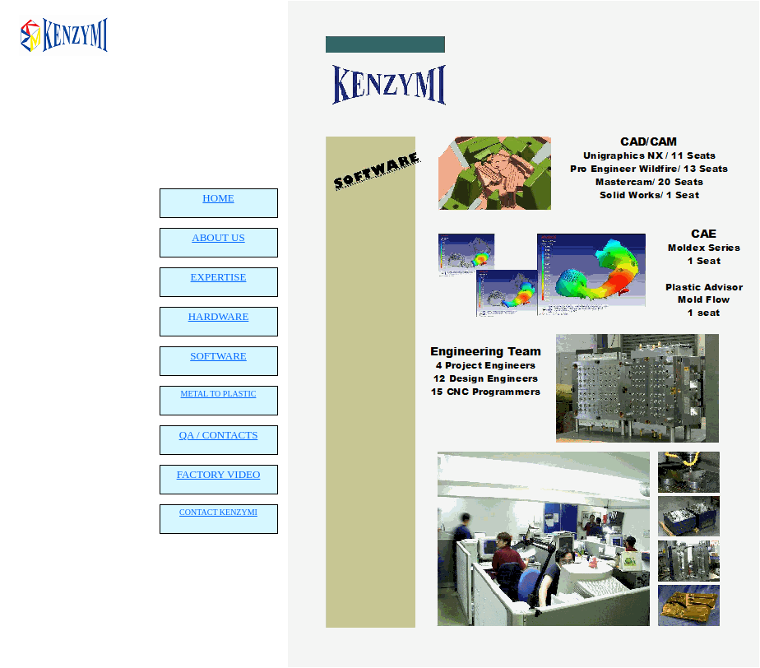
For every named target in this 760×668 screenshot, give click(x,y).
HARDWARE (218, 316)
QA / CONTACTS (218, 435)
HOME (218, 198)
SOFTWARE (218, 356)
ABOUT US (218, 237)
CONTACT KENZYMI (218, 512)
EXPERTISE (219, 277)
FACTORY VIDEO (219, 474)
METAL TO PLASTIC (219, 393)
